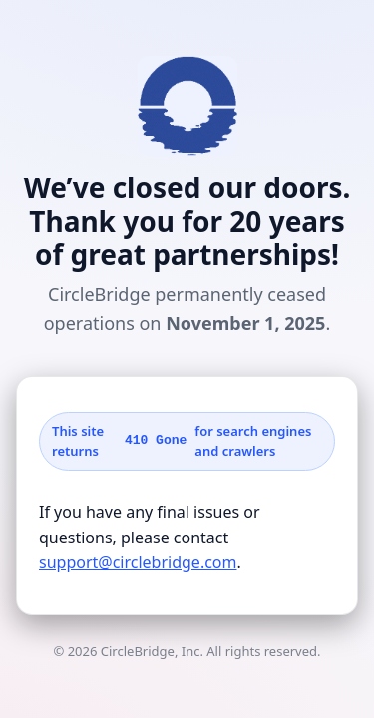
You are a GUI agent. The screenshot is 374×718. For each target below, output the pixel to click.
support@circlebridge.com (138, 562)
